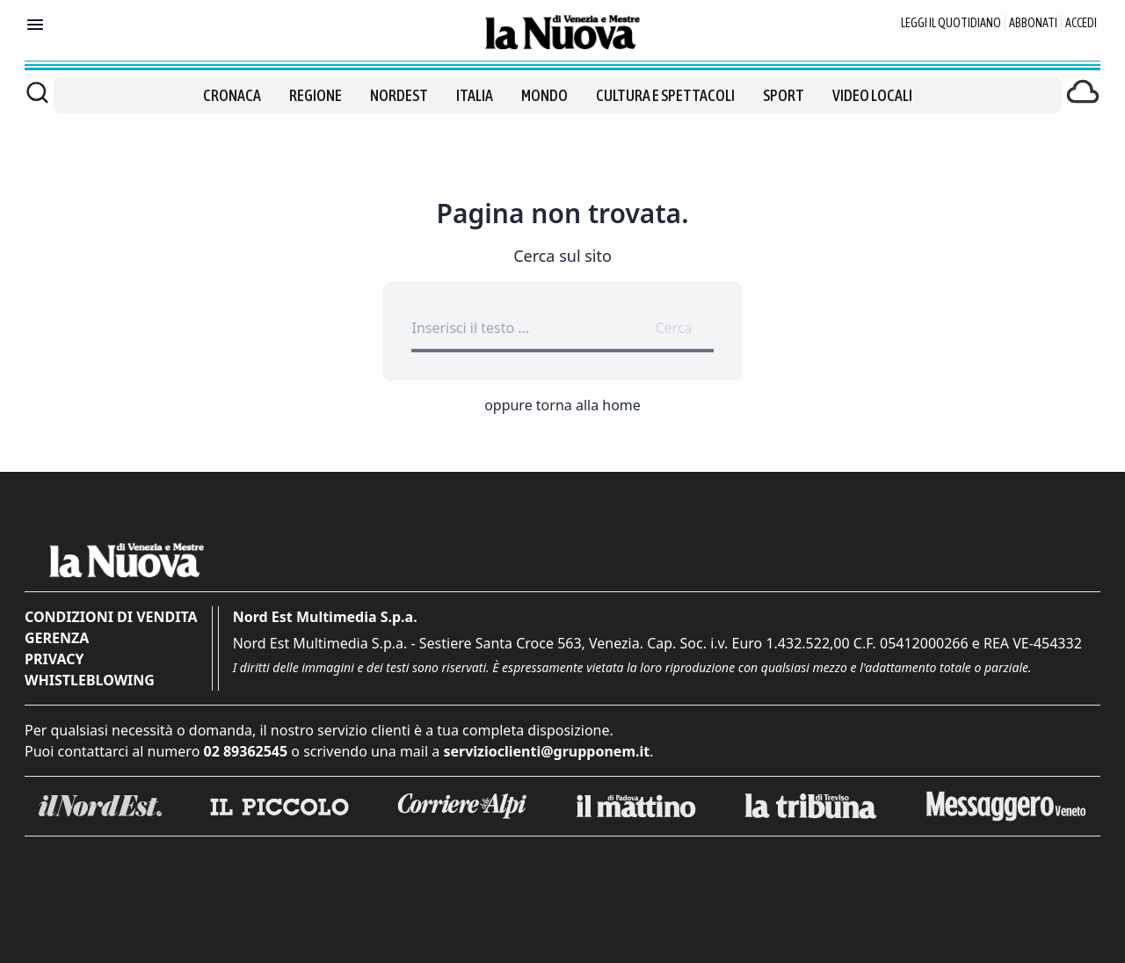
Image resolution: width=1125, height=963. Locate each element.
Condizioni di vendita (111, 616)
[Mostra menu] (35, 24)
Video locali (872, 95)
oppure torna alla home (562, 405)
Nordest (399, 95)
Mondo (544, 95)
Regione (315, 95)
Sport (783, 95)
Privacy (54, 659)
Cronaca (232, 95)
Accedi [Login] (1081, 23)
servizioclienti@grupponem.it (546, 751)
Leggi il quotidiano (951, 23)
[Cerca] (37, 92)
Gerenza (57, 638)
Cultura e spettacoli (665, 95)
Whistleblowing (90, 680)
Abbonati (1033, 23)
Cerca (673, 327)
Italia (474, 95)
